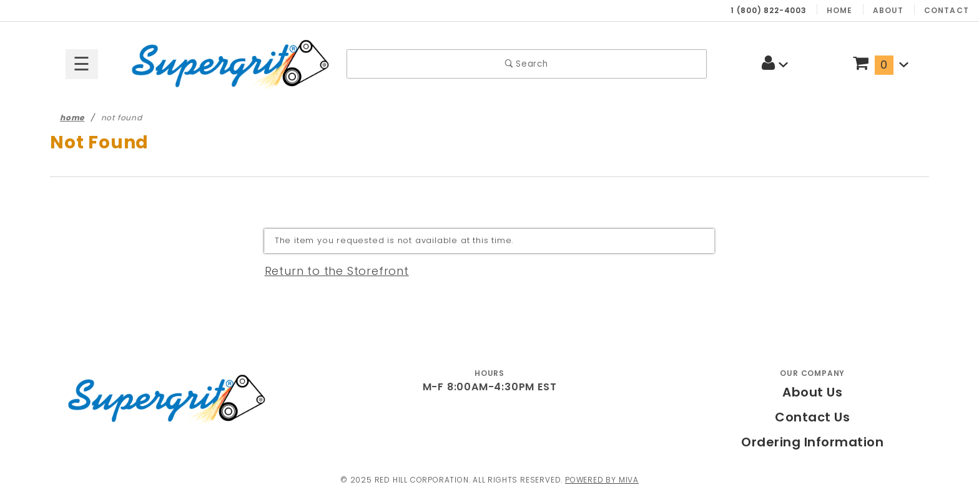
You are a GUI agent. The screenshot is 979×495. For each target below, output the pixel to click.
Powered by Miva (608, 479)
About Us (813, 392)
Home (844, 10)
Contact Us (812, 417)
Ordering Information (812, 442)
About (892, 10)
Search (526, 64)
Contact (948, 10)
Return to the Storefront (329, 270)
